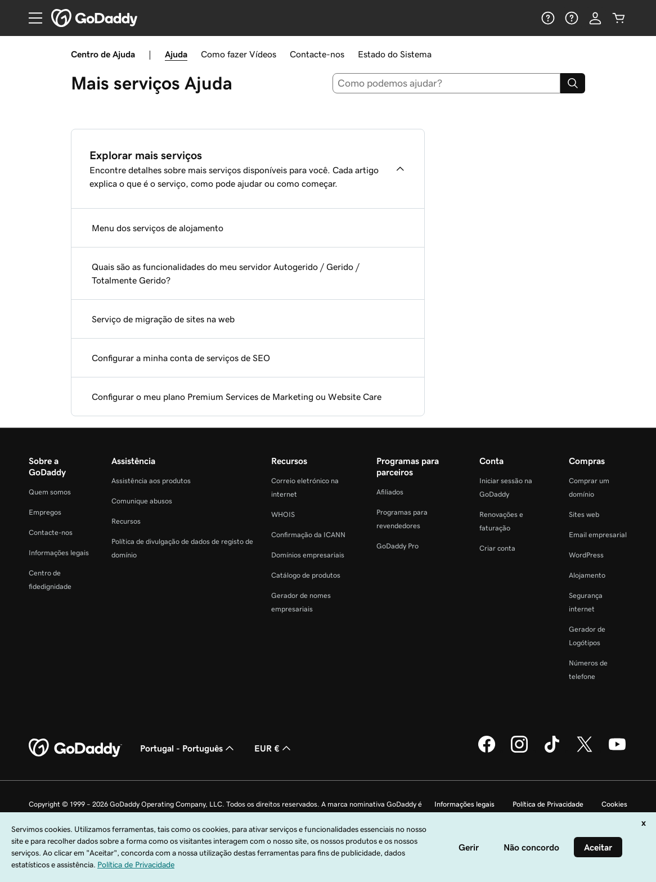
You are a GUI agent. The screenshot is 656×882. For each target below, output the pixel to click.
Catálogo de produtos (305, 575)
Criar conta (497, 548)
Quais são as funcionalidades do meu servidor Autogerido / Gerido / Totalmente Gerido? (226, 273)
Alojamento (587, 575)
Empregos (45, 512)
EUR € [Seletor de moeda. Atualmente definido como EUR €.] (273, 748)
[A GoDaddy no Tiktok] (552, 750)
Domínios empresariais (307, 555)
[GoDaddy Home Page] (75, 748)
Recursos (126, 521)
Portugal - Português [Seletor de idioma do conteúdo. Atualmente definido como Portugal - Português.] (188, 748)
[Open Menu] (30, 18)
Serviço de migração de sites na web (163, 318)
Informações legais (59, 552)
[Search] (572, 83)
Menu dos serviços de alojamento (157, 227)
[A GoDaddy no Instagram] (519, 750)
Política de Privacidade (548, 804)
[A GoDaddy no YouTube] (617, 750)
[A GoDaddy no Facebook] (487, 750)
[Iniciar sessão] (595, 18)
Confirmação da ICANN (308, 534)
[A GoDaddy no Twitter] (584, 750)
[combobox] (447, 83)
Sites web (584, 514)
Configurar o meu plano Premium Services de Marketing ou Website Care (236, 396)
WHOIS (283, 514)
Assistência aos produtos (151, 480)
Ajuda (176, 54)
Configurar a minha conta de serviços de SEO (181, 357)
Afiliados (389, 492)
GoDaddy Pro (397, 546)
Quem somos (50, 492)
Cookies (614, 804)
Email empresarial (598, 534)
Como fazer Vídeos (238, 54)
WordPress (586, 555)
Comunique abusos (141, 501)
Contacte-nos (317, 54)
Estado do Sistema (395, 54)
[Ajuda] (548, 18)
